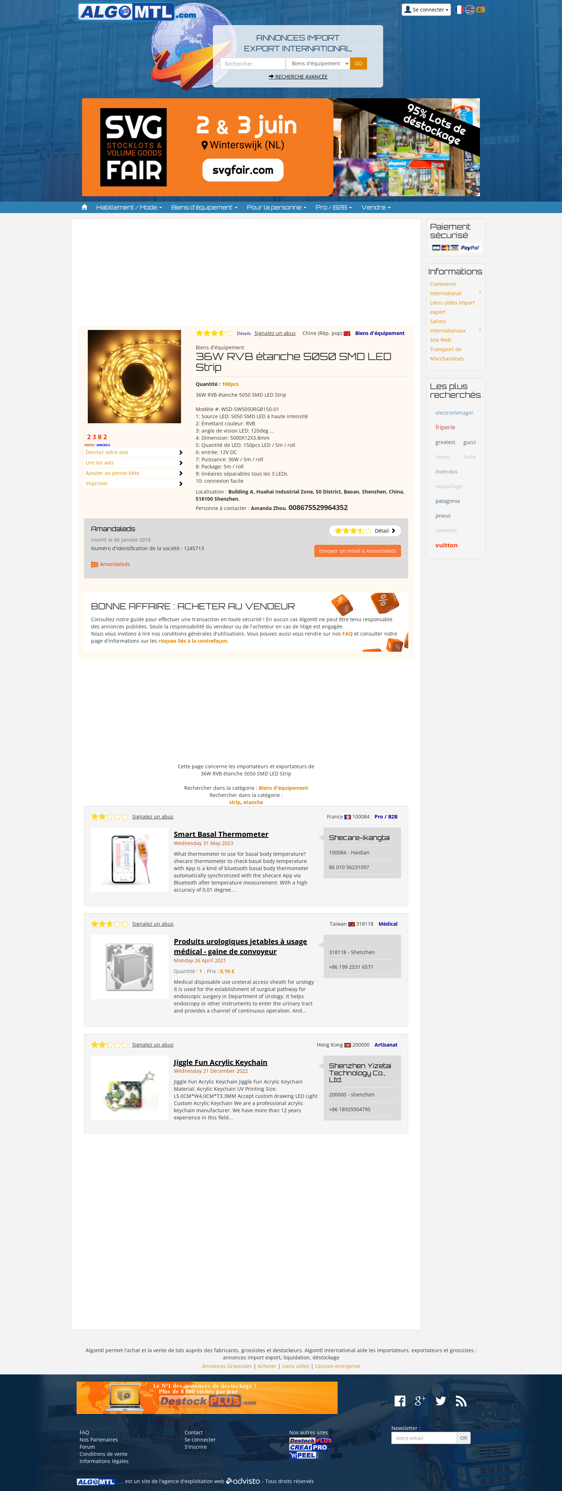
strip (234, 802)
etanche (253, 802)
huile (470, 456)
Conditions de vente (104, 1453)
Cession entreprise (337, 1366)
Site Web (440, 339)
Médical (387, 923)
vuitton (446, 545)
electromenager (454, 412)
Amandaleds (113, 529)
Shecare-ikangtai (359, 837)
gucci (469, 441)
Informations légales (104, 1461)
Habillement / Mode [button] (129, 207)
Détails (244, 333)
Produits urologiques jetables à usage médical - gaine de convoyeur (240, 946)
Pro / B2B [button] (334, 207)
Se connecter (200, 1439)
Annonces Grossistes (227, 1366)
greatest (445, 441)
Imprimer (97, 483)
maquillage (448, 486)
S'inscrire (196, 1446)
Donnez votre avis (107, 452)
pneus (443, 515)
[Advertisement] (246, 276)
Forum (87, 1446)
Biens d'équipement (380, 333)
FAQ (347, 633)
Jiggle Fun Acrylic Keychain (220, 1062)
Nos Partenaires (99, 1439)
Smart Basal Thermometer (221, 834)
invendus (446, 471)
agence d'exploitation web (193, 1481)
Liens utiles (295, 1366)
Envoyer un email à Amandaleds (357, 550)
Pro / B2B (386, 816)
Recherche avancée (298, 76)
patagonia (447, 500)
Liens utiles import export (452, 307)
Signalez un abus (275, 333)
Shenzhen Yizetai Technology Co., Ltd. (360, 1073)
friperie (445, 427)
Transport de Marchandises (447, 354)
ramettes (446, 530)
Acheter (267, 1366)
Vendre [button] (376, 207)
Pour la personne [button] (276, 207)
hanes (442, 456)
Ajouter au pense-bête (112, 473)
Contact (194, 1432)
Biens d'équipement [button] (204, 207)
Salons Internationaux (448, 326)
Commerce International (445, 288)
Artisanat (386, 1044)
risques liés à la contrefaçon (192, 640)
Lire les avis (100, 462)
